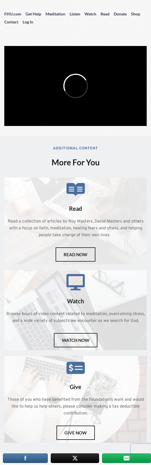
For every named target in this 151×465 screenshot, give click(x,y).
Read (105, 13)
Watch (90, 13)
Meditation (55, 13)
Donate (120, 13)
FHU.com (12, 13)
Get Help (33, 13)
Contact (11, 21)
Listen (75, 13)
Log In (28, 21)
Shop (135, 13)
